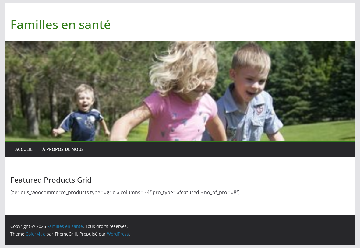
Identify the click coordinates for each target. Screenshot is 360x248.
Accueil (24, 149)
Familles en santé (60, 24)
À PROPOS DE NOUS (63, 149)
